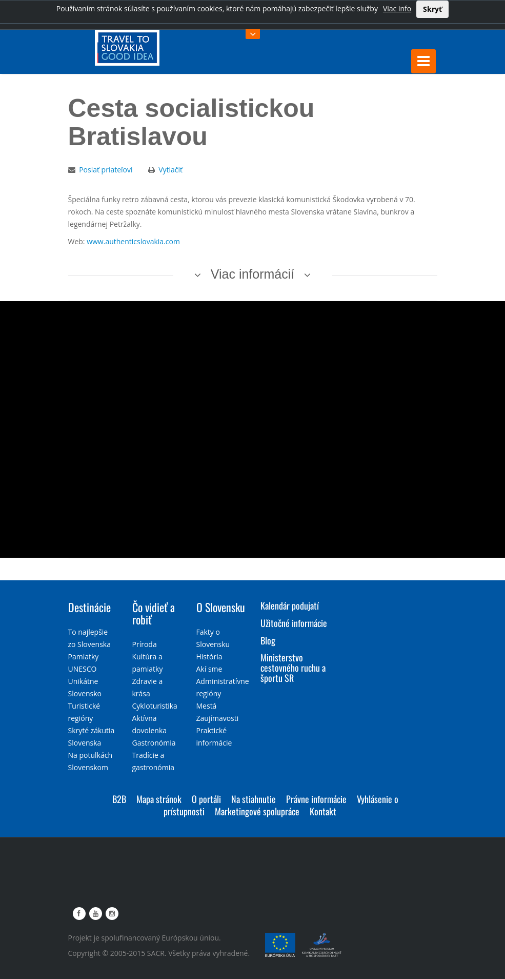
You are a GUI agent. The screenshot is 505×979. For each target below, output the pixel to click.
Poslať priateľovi (105, 169)
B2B (119, 799)
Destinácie (89, 607)
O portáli (206, 799)
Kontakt (323, 811)
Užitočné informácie (293, 623)
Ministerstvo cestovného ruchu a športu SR (293, 667)
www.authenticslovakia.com (133, 241)
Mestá (206, 706)
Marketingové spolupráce (257, 811)
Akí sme (209, 669)
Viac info (397, 8)
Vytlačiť (170, 169)
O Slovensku (220, 607)
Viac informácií (253, 274)
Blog (267, 640)
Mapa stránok (158, 799)
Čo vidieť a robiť (153, 613)
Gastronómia (154, 743)
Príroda (144, 644)
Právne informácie (316, 799)
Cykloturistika (154, 706)
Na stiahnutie (253, 799)
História (209, 656)
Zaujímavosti (217, 718)
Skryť (432, 9)
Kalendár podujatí (289, 605)
